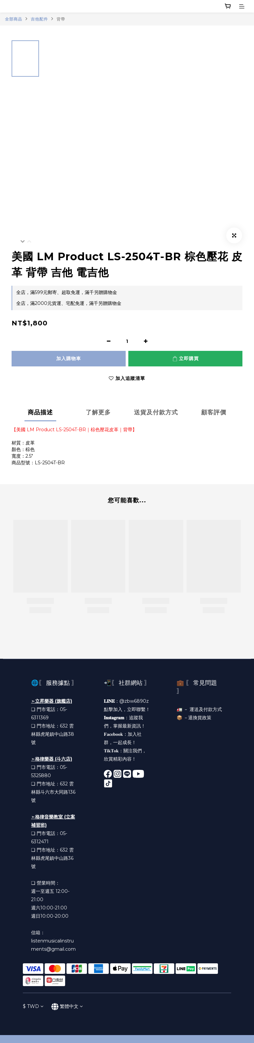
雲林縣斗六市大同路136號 (53, 792)
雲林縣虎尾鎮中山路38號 (52, 734)
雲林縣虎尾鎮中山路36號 (52, 858)
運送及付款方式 (206, 709)
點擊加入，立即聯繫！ (127, 709)
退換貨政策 (199, 718)
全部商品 (13, 19)
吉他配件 (39, 19)
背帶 (61, 19)
